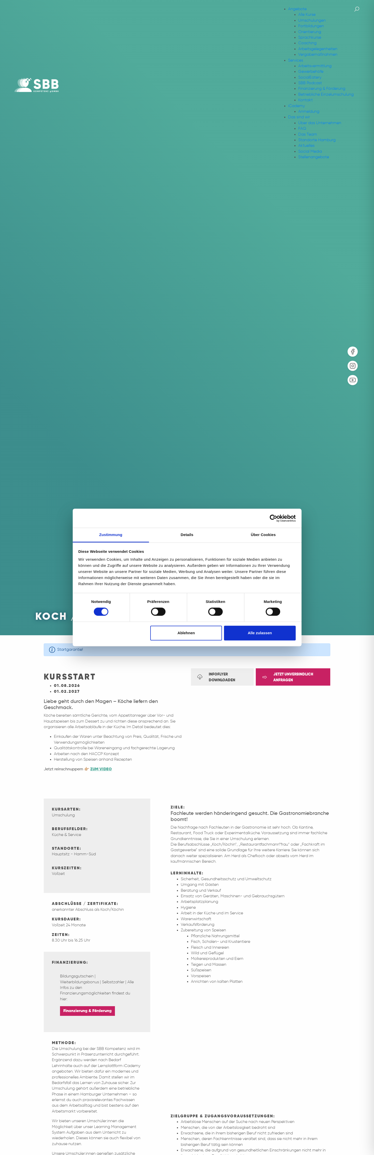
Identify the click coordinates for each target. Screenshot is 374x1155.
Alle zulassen (260, 633)
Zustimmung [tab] (110, 534)
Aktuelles (306, 146)
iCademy (296, 106)
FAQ (302, 129)
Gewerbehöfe (310, 72)
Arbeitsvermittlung (315, 66)
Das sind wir (299, 117)
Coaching (307, 43)
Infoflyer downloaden (216, 677)
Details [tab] (187, 534)
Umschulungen (312, 21)
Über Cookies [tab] (263, 534)
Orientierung (309, 32)
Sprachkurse (309, 38)
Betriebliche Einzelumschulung (326, 95)
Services (295, 61)
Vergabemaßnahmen (317, 55)
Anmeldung (308, 112)
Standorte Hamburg (317, 140)
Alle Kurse (307, 15)
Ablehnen (186, 633)
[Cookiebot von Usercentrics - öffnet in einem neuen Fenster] (273, 518)
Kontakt (305, 100)
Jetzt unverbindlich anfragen (287, 677)
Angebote (297, 9)
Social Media (310, 152)
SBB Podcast (310, 83)
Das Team (307, 135)
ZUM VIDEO (101, 769)
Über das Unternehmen (319, 123)
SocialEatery (309, 78)
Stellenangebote (313, 157)
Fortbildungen (311, 26)
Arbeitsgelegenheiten (317, 49)
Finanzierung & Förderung (321, 89)
